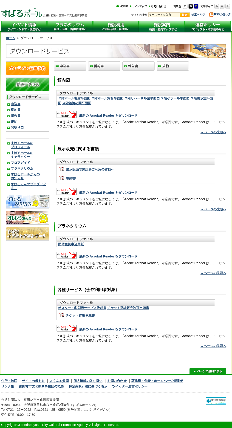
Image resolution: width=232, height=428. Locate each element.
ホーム (10, 38)
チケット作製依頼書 (80, 315)
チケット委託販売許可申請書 (128, 308)
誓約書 (71, 178)
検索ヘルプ (198, 14)
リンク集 (7, 386)
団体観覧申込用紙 (71, 244)
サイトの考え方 (33, 381)
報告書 (15, 116)
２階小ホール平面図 (175, 98)
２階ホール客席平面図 (74, 98)
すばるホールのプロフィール (22, 145)
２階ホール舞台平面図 (107, 98)
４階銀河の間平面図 (76, 103)
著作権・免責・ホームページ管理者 (157, 381)
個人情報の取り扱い (88, 381)
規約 (14, 121)
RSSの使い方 (222, 14)
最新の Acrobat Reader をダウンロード (108, 115)
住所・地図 (9, 381)
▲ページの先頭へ (213, 132)
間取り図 (17, 127)
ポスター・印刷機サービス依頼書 (82, 308)
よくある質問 (59, 381)
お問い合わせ (117, 381)
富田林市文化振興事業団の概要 (41, 386)
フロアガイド (20, 163)
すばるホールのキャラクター (22, 155)
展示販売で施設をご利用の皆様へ (90, 169)
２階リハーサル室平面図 (142, 98)
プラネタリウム (22, 168)
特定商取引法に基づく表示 (88, 386)
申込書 (15, 104)
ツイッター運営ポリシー (129, 386)
